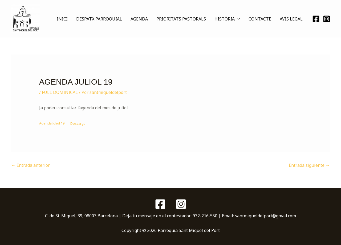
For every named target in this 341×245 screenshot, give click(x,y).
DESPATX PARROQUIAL (99, 19)
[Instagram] (326, 19)
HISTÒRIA (224, 19)
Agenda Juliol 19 (51, 123)
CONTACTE (260, 19)
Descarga (78, 123)
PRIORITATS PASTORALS (181, 19)
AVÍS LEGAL (291, 19)
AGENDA (139, 19)
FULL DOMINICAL (60, 92)
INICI (62, 19)
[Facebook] (316, 19)
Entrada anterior (30, 165)
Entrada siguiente (309, 165)
